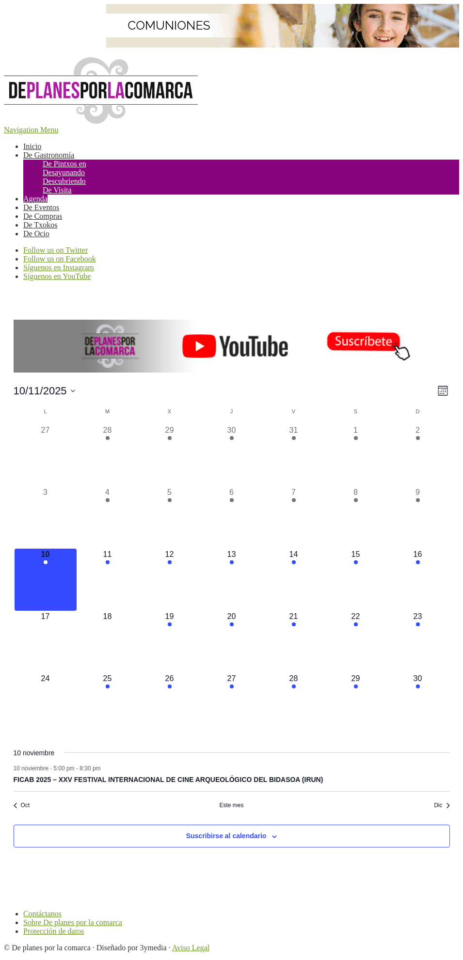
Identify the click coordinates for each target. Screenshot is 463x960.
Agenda (35, 199)
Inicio (32, 146)
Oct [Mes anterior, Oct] (22, 805)
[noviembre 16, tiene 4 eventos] (418, 580)
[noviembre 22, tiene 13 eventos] (356, 642)
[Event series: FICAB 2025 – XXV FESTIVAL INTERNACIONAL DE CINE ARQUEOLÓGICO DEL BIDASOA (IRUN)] (105, 768)
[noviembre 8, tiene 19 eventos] (356, 518)
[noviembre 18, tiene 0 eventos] (108, 642)
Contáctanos (42, 914)
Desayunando (64, 172)
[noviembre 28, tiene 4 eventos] (294, 704)
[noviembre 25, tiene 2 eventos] (108, 704)
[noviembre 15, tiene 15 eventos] (356, 580)
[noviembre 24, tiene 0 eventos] (46, 704)
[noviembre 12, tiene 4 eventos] (170, 580)
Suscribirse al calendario (226, 836)
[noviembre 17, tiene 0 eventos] (46, 642)
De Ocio (36, 233)
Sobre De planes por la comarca (72, 922)
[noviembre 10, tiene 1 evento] (46, 580)
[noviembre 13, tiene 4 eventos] (232, 580)
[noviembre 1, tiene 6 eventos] (356, 455)
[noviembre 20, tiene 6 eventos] (232, 642)
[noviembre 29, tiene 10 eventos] (356, 704)
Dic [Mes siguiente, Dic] (441, 805)
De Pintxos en (64, 164)
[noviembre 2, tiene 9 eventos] (418, 455)
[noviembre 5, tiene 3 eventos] (170, 518)
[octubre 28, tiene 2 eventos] (108, 455)
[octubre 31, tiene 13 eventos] (294, 455)
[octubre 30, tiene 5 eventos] (232, 455)
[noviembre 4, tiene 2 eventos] (108, 518)
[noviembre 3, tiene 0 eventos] (46, 518)
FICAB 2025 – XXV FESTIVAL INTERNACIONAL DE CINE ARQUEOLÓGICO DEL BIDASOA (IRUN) (168, 779)
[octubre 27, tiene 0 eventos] (46, 455)
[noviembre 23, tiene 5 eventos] (418, 642)
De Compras (42, 216)
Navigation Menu (31, 130)
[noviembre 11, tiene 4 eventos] (108, 580)
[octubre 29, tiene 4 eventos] (170, 455)
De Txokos (40, 225)
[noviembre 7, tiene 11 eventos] (294, 518)
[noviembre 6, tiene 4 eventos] (232, 518)
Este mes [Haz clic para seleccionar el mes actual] (231, 805)
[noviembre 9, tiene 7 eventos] (418, 518)
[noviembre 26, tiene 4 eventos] (170, 704)
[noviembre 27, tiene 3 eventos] (232, 704)
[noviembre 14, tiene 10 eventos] (294, 580)
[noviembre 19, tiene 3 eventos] (170, 642)
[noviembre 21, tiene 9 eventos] (294, 642)
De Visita (57, 190)
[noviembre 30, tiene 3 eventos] (418, 704)
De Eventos (41, 207)
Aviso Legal (190, 948)
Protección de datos (53, 931)
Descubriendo (64, 181)
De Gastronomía (48, 155)
